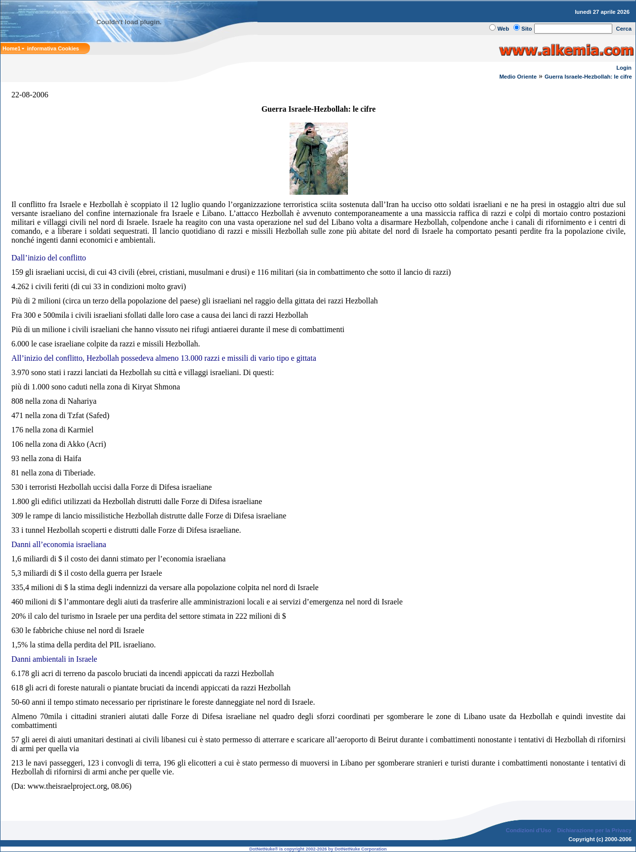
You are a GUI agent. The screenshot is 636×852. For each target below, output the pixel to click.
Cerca (624, 29)
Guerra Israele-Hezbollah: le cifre (589, 77)
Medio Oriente (518, 77)
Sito (526, 29)
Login (624, 68)
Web (503, 29)
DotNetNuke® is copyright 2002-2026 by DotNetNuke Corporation (317, 849)
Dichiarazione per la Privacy (594, 830)
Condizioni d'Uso (528, 830)
